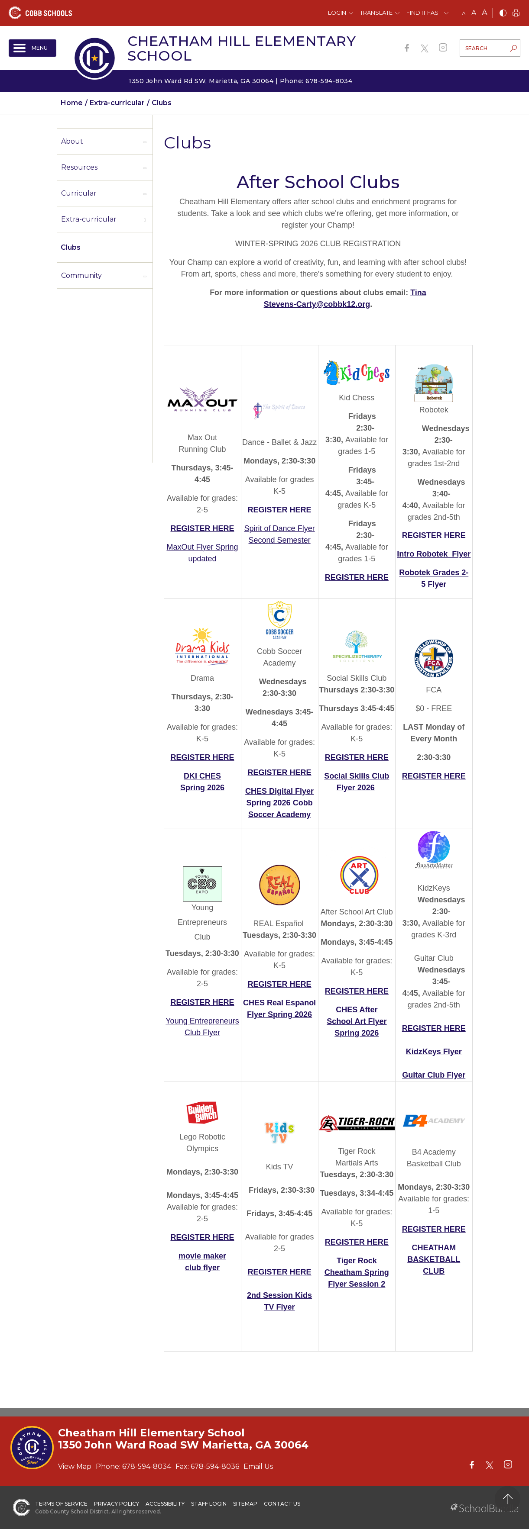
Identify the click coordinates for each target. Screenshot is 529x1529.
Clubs (71, 247)
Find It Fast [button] (423, 12)
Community (81, 275)
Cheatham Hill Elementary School (241, 48)
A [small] (464, 13)
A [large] (484, 12)
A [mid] (473, 13)
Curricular (79, 193)
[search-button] (513, 49)
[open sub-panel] (145, 141)
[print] (516, 14)
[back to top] (507, 1499)
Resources (79, 167)
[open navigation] (32, 48)
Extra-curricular (89, 219)
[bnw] (503, 14)
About (72, 141)
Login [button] (337, 12)
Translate (376, 12)
